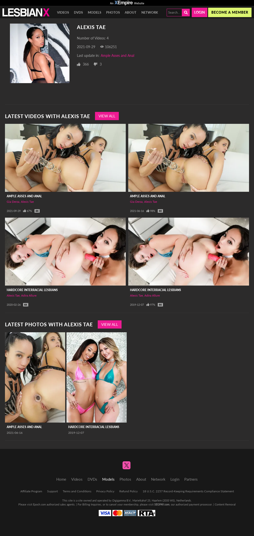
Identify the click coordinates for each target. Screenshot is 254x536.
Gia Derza (13, 201)
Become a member (229, 12)
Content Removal (225, 504)
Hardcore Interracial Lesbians (32, 290)
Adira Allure (28, 295)
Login (199, 12)
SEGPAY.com (161, 504)
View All (106, 116)
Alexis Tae (27, 201)
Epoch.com (39, 504)
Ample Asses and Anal (117, 55)
